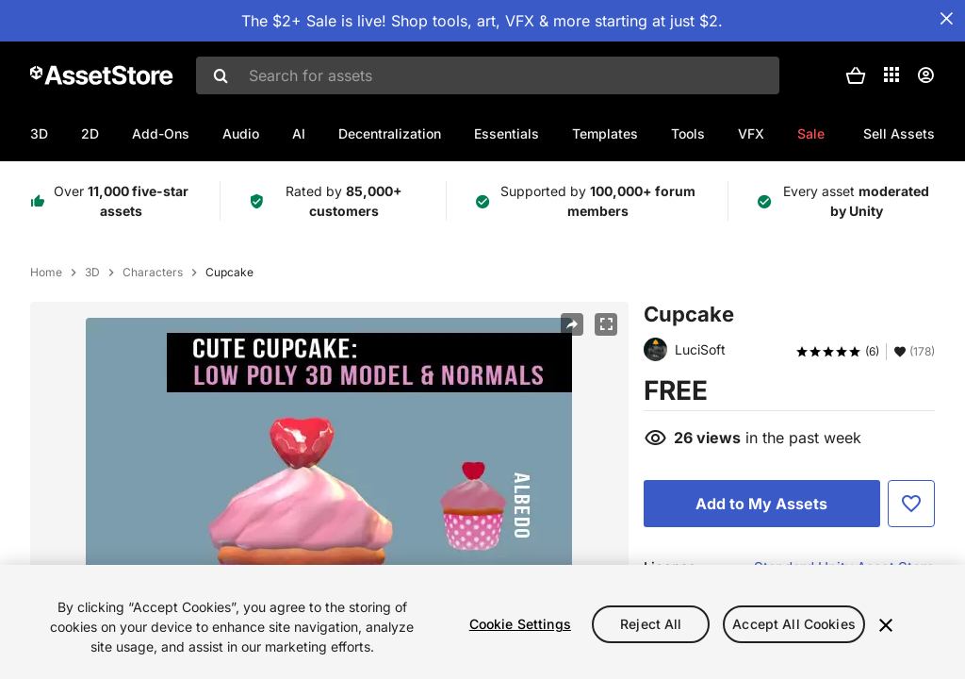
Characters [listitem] (153, 272)
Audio (240, 133)
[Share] (572, 324)
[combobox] (487, 75)
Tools (688, 133)
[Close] (886, 625)
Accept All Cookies (794, 624)
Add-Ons (160, 133)
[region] (482, 622)
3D (39, 133)
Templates (605, 133)
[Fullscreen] (606, 324)
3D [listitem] (92, 272)
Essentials (506, 133)
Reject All (650, 624)
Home (46, 272)
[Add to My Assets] (762, 503)
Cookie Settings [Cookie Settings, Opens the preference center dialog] (520, 624)
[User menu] (925, 75)
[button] (855, 75)
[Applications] (891, 74)
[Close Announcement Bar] (946, 18)
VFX (751, 133)
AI (298, 133)
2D (90, 133)
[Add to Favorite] (911, 503)
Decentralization (389, 133)
